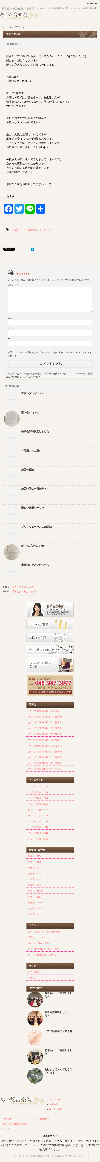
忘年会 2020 (35, 891)
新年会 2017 (34, 868)
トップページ (55, 1100)
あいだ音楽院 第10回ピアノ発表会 (45, 763)
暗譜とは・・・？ (37, 937)
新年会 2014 (34, 856)
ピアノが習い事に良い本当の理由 (44, 932)
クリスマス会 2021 (38, 833)
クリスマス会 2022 (38, 839)
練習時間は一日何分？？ (35, 489)
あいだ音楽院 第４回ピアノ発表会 (45, 728)
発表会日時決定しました (35, 431)
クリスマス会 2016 (38, 804)
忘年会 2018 (34, 879)
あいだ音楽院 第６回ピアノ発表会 (45, 740)
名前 (10, 318)
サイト (11, 339)
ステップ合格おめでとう (25, 587)
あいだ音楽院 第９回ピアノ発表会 (45, 757)
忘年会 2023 (35, 909)
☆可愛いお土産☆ (31, 451)
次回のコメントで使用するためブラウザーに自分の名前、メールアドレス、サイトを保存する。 (49, 354)
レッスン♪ (46, 229)
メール (11, 328)
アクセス (7, 1129)
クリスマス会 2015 (38, 798)
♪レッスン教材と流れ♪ (39, 943)
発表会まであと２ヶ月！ (25, 592)
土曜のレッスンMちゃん (35, 565)
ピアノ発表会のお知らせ (58, 1031)
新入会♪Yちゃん (30, 412)
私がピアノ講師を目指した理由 (43, 949)
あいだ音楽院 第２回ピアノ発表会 (45, 717)
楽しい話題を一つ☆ (32, 508)
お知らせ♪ (32, 229)
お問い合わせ (43, 1119)
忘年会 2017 (34, 874)
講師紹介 (7, 1119)
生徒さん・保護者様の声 (15, 1124)
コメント (13, 285)
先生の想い (54, 1104)
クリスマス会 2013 (38, 786)
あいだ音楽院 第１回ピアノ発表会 (45, 711)
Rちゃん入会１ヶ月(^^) (34, 546)
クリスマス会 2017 (38, 810)
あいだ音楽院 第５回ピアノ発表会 (45, 734)
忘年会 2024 (35, 914)
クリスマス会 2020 (38, 827)
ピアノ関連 (33, 972)
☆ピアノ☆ (18, 229)
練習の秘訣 (27, 470)
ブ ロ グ (40, 1124)
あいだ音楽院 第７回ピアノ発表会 (45, 746)
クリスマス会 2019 (38, 821)
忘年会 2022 (35, 903)
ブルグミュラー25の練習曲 (36, 527)
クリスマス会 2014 (38, 792)
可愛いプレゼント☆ (32, 393)
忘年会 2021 (34, 897)
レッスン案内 (55, 1109)
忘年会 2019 (34, 885)
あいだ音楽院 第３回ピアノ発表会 (45, 722)
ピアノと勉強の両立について (42, 955)
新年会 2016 (34, 862)
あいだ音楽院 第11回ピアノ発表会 (44, 769)
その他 (31, 978)
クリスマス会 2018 (38, 815)
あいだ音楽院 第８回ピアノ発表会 (45, 752)
